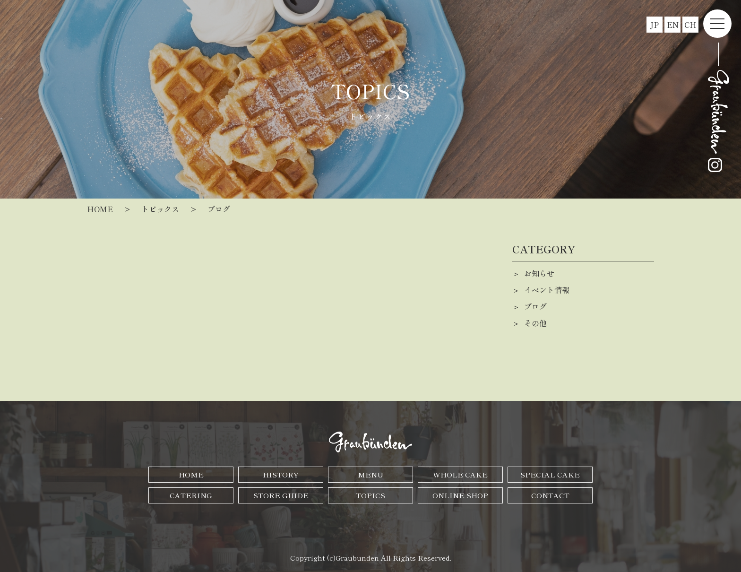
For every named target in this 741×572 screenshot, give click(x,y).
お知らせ (539, 273)
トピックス (160, 209)
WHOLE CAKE (460, 474)
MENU (370, 474)
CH (690, 24)
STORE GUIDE (281, 495)
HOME (191, 474)
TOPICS (370, 495)
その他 (535, 323)
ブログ (535, 306)
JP (654, 24)
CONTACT (550, 495)
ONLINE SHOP (460, 495)
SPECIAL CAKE (550, 474)
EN (673, 24)
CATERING (191, 495)
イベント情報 (546, 289)
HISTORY (281, 474)
